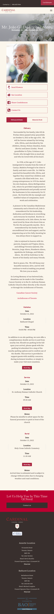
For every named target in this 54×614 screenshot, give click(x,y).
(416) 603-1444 (16, 4)
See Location (16, 95)
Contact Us (15, 110)
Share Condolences (19, 102)
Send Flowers (17, 87)
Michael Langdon (29, 586)
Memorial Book (37, 120)
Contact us (6, 4)
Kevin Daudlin (29, 559)
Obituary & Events (17, 120)
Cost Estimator (47, 2)
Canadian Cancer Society (27, 293)
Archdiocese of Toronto (27, 298)
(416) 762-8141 (28, 556)
